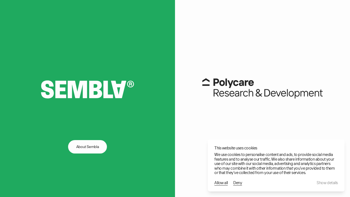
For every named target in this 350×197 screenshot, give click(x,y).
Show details (327, 183)
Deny (237, 183)
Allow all (221, 183)
